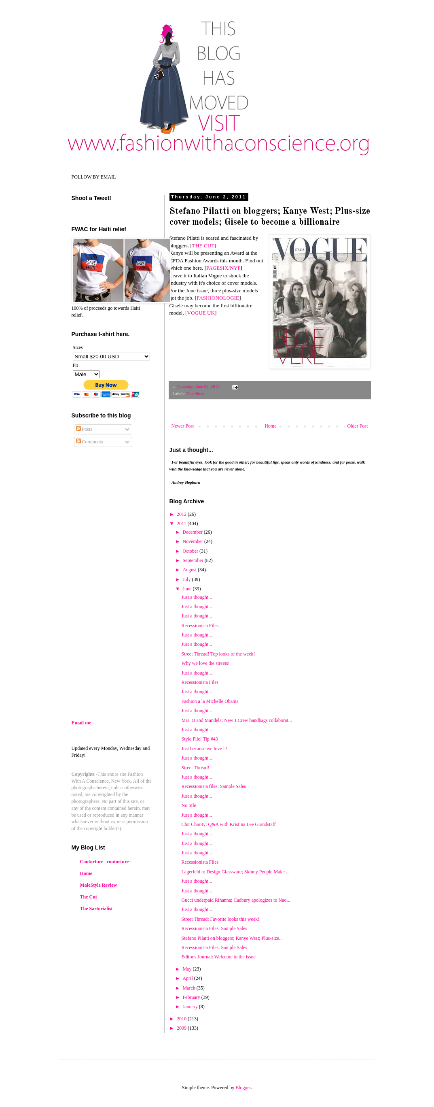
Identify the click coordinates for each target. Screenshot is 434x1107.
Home (270, 426)
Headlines (195, 393)
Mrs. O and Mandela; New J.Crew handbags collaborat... (236, 720)
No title (188, 805)
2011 (182, 523)
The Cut (88, 897)
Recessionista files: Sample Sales (213, 786)
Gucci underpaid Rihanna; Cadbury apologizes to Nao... (235, 900)
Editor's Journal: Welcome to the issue (218, 957)
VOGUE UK (201, 313)
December (192, 532)
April (188, 978)
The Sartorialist (96, 908)
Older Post (357, 426)
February (191, 997)
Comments (89, 442)
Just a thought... (196, 710)
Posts (84, 429)
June (187, 589)
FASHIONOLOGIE (218, 298)
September (193, 560)
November (193, 541)
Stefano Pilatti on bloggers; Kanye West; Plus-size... (231, 938)
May (187, 969)
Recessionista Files (199, 862)
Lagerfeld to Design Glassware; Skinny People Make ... (235, 872)
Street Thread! (195, 768)
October (190, 551)
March (189, 988)
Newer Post (182, 426)
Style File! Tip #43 (199, 739)
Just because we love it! (204, 748)
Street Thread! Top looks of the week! (218, 654)
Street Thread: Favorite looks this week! (220, 919)
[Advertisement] (139, 648)
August (190, 570)
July (187, 579)
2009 (182, 1028)
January (190, 1006)
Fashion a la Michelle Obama (209, 701)
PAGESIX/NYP (223, 268)
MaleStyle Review (98, 885)
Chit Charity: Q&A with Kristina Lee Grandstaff (228, 824)
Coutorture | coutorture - (106, 861)
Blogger (243, 1087)
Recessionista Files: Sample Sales (214, 928)
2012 (182, 514)
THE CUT (203, 246)
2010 (182, 1019)
